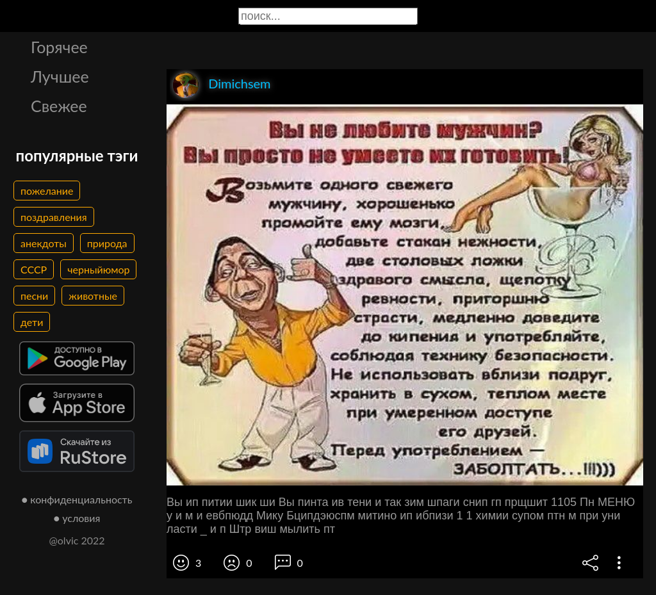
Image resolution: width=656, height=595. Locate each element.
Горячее (59, 46)
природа (107, 243)
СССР (33, 269)
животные (93, 295)
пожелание (46, 190)
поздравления (53, 217)
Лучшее (60, 76)
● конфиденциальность (77, 499)
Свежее (59, 105)
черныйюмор (98, 269)
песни (34, 295)
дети (31, 322)
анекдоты (43, 243)
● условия (77, 518)
